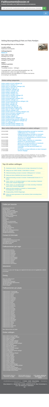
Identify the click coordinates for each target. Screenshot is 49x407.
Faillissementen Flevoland (9, 251)
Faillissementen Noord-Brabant (10, 257)
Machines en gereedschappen (26, 141)
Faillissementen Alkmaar (8, 294)
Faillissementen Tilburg (8, 322)
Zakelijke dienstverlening (8, 232)
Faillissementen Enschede (9, 308)
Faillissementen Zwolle (8, 327)
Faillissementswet (7, 280)
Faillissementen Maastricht (9, 317)
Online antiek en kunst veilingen (10, 335)
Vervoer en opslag (7, 228)
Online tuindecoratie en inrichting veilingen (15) (15, 111)
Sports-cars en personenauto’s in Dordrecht (30, 143)
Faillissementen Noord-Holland (10, 258)
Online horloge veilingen (8, 349)
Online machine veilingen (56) (10, 91)
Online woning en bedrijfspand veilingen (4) (14, 120)
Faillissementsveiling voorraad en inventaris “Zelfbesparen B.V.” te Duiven (30, 132)
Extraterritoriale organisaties (9, 213)
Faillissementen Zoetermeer (9, 325)
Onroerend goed (6, 225)
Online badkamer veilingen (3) (10, 89)
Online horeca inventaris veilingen (11, 348)
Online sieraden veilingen (9, 362)
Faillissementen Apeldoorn (9, 300)
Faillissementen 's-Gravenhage (10, 291)
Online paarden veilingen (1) (9, 100)
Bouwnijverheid (6, 209)
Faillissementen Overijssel (9, 259)
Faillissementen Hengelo (8, 313)
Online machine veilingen (9, 356)
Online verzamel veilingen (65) (10, 114)
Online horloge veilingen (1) (9, 116)
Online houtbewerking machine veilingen (12, 350)
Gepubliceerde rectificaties (9, 281)
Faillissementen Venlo (8, 324)
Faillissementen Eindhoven (9, 306)
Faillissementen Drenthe (8, 250)
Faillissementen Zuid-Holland (9, 263)
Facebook (28, 376)
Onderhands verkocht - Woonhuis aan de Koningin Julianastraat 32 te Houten (24, 168)
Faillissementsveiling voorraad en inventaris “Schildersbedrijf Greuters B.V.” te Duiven (30, 134)
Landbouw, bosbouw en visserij (10, 222)
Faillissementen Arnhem (8, 301)
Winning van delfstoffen (8, 231)
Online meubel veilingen (8, 358)
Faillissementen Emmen (8, 307)
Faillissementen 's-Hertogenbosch (11, 292)
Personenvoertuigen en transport (27, 144)
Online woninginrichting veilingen (10, 370)
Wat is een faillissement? (8, 279)
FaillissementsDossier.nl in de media (11, 240)
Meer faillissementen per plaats (10, 329)
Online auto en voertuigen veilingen (11, 337)
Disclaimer (44, 381)
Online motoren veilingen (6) (9, 97)
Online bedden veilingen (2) (9, 92)
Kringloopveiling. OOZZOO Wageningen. (15, 192)
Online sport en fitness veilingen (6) (11, 108)
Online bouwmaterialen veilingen (10, 342)
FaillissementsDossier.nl (15, 2)
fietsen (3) (4, 52)
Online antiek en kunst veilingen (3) (11, 83)
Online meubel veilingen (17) (9, 94)
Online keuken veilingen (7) (9, 85)
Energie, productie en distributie (10, 211)
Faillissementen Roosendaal (9, 319)
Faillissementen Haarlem (8, 311)
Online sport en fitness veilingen (10, 364)
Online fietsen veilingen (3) (9, 104)
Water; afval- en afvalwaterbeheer (11, 230)
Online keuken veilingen (8, 354)
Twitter (12, 376)
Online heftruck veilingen (8, 347)
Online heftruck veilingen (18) (10, 110)
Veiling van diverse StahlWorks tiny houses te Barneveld (19, 175)
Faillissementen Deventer (9, 303)
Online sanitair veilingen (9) (9, 102)
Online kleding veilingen (8, 355)
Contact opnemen (7, 238)
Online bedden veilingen (8, 339)
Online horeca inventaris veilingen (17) (12, 113)
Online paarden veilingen (8, 360)
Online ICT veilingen (7, 351)
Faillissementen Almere (8, 296)
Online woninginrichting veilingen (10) (12, 123)
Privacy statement (19, 382)
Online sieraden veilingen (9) (9, 105)
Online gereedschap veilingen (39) (11, 107)
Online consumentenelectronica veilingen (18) (14, 101)
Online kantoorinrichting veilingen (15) (12, 125)
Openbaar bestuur (7, 226)
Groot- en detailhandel (8, 216)
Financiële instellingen (8, 214)
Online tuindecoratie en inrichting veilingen (13, 365)
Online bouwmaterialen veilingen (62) (12, 98)
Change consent (32, 382)
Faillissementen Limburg (8, 256)
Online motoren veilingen (8, 359)
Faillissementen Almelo (8, 295)
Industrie (5, 220)
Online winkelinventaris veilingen (10, 367)
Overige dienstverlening (8, 227)
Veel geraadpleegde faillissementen (11, 282)
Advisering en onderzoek (8, 208)
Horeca (4, 217)
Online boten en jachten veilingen (10, 340)
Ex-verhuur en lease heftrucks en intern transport (32, 149)
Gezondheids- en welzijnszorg (10, 215)
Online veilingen (6, 285)
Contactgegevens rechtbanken (10, 241)
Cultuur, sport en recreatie (9, 210)
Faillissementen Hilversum (9, 314)
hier (18, 270)
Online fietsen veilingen (8, 344)
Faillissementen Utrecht (8, 261)
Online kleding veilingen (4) (9, 88)
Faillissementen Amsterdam (9, 298)
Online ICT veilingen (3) (8, 122)
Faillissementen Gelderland (9, 253)
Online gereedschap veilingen (10, 345)
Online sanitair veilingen (8, 361)
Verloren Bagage (23, 150)
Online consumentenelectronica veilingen (12, 343)
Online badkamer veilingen (9, 338)
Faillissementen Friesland (9, 252)
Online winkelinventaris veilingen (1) (11, 117)
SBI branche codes (7, 283)
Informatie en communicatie (9, 221)
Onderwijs (5, 224)
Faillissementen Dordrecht (9, 305)
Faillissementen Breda (8, 302)
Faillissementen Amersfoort (9, 297)
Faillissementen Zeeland (8, 262)
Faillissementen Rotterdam (9, 320)
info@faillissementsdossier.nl (12, 381)
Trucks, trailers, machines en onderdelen (29, 140)
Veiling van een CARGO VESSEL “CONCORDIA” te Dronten (20, 170)
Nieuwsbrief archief (7, 243)
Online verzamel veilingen (9, 366)
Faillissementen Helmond (9, 312)
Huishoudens (6, 219)
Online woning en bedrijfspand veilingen (12, 369)
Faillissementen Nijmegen (9, 318)
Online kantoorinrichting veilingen (10, 353)
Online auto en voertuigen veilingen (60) (13, 86)
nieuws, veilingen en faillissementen (40, 376)
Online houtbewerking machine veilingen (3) (14, 119)
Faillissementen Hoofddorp (9, 316)
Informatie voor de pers (8, 242)
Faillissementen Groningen (9, 255)
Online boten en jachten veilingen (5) (12, 95)
